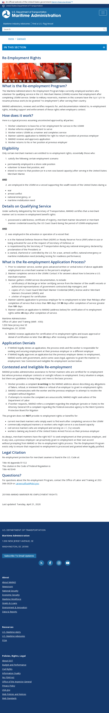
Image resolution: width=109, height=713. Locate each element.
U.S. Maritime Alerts (11, 632)
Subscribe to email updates (19, 555)
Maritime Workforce (11, 599)
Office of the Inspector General (17, 681)
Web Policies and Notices (14, 694)
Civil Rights (7, 669)
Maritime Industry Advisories (16, 23)
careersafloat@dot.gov (27, 483)
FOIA (4, 640)
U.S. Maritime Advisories (13, 636)
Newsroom (7, 586)
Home (11, 38)
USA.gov (6, 690)
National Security (10, 590)
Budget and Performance (14, 664)
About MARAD (9, 582)
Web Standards (9, 698)
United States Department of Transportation (24, 6)
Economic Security (11, 594)
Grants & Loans (9, 603)
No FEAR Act (8, 677)
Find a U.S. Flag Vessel (42, 23)
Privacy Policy (8, 685)
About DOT (7, 660)
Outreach (21, 38)
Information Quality (11, 673)
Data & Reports (9, 611)
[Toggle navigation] (103, 13)
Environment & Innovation (14, 607)
